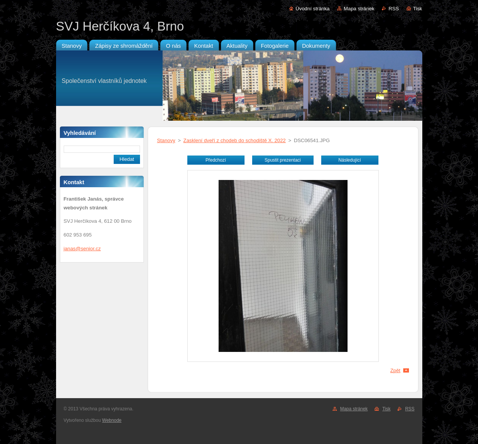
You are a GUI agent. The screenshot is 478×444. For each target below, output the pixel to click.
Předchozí (216, 160)
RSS (393, 8)
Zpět (395, 370)
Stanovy (166, 140)
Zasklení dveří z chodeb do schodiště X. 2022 (234, 140)
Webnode (112, 420)
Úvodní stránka (313, 8)
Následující (349, 160)
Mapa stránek (359, 8)
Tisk (417, 8)
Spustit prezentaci (283, 160)
